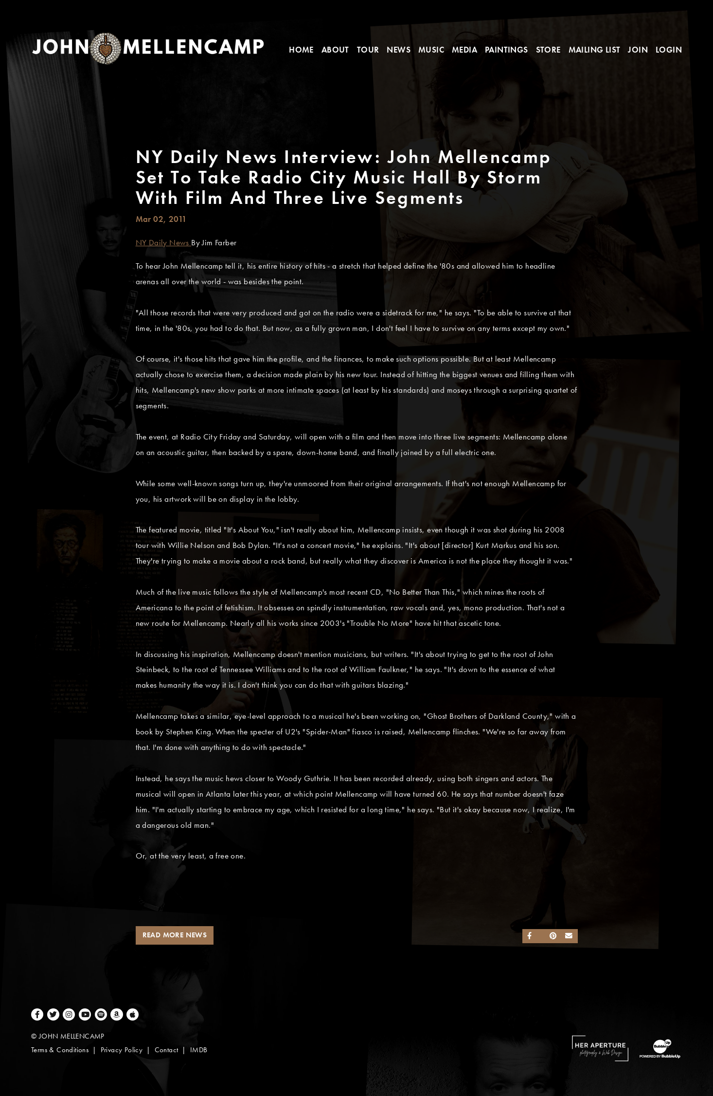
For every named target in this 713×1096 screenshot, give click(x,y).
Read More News (175, 935)
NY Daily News (164, 242)
